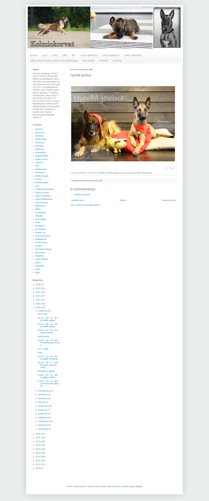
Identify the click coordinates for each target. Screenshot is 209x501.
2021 (38, 303)
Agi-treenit (39, 132)
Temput (38, 246)
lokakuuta (42, 394)
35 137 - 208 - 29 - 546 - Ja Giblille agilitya (48, 325)
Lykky (55, 55)
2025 (38, 288)
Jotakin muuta (41, 159)
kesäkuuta (43, 410)
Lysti (44, 55)
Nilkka (37, 209)
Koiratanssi (40, 172)
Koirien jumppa (41, 176)
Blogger (139, 486)
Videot (38, 262)
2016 (38, 445)
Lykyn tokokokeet (42, 196)
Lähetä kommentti (82, 194)
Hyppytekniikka (41, 156)
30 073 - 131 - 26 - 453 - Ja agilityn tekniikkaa (48, 357)
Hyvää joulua (43, 336)
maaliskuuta (43, 421)
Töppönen (39, 256)
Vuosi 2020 (42, 314)
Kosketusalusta (41, 182)
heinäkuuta (43, 406)
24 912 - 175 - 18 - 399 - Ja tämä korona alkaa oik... (48, 383)
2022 (38, 300)
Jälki (37, 166)
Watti (37, 272)
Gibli (65, 55)
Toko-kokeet (88, 60)
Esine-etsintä (40, 139)
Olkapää (38, 216)
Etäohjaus (39, 146)
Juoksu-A (39, 162)
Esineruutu (39, 142)
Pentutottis (39, 226)
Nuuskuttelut (40, 212)
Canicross (39, 136)
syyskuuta (42, 398)
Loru (37, 186)
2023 (38, 296)
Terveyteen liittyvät (43, 249)
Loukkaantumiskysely (44, 189)
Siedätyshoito (41, 239)
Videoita (103, 60)
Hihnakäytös (40, 152)
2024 (38, 292)
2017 (38, 441)
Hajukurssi (39, 149)
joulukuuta (43, 311)
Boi (73, 55)
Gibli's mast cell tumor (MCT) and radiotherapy (53, 60)
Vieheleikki (39, 266)
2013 (38, 457)
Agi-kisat (39, 129)
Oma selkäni (40, 219)
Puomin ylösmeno (43, 236)
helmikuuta (43, 425)
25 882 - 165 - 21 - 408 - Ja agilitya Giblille (48, 376)
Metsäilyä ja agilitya (46, 371)
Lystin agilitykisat (88, 55)
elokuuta (42, 402)
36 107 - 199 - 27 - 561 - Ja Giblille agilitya (48, 319)
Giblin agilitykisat (132, 55)
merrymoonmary (113, 486)
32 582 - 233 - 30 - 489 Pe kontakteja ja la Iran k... (49, 342)
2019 (38, 434)
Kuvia (40, 353)
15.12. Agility (43, 349)
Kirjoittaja (117, 60)
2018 (38, 437)
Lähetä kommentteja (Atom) (87, 205)
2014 (38, 453)
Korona (38, 179)
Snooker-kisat (41, 242)
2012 (38, 460)
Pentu (37, 222)
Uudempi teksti (77, 200)
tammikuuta (43, 429)
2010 (38, 468)
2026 (38, 284)
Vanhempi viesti (169, 200)
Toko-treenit (40, 252)
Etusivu (34, 55)
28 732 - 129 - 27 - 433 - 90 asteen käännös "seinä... (48, 365)
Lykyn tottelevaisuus (44, 199)
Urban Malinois (41, 259)
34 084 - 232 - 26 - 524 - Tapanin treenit (48, 331)
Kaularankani (41, 169)
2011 (38, 464)
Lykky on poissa (42, 192)
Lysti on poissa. (41, 202)
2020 (38, 307)
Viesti (37, 269)
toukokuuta (43, 414)
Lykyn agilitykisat (110, 55)
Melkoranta (40, 206)
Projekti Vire (40, 232)
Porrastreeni (40, 229)
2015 (38, 449)
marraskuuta (43, 391)
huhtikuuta (43, 417)
